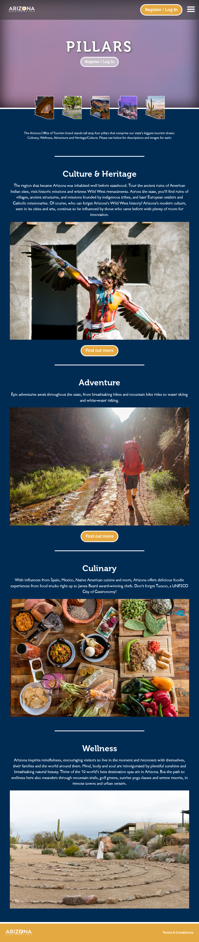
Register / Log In (161, 9)
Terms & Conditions (177, 932)
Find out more (99, 350)
